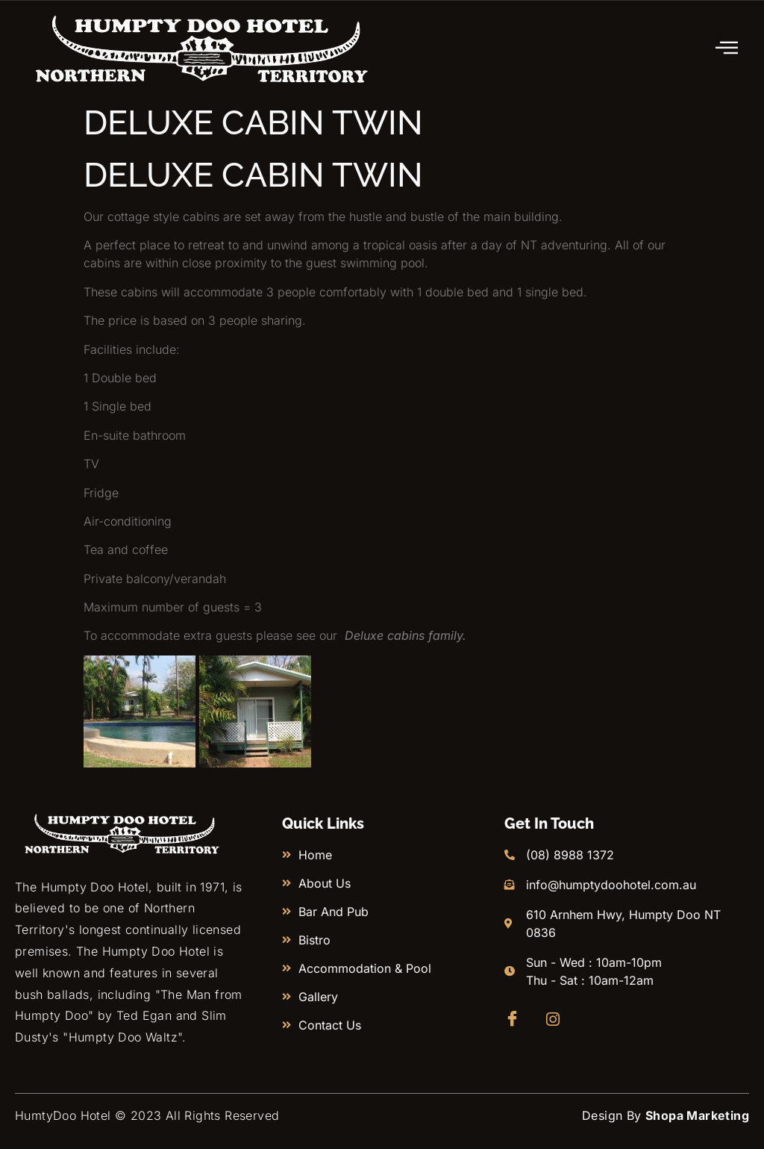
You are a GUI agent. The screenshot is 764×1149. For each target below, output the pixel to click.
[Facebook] (515, 1019)
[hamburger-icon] (728, 48)
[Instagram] (557, 1019)
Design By (665, 1115)
